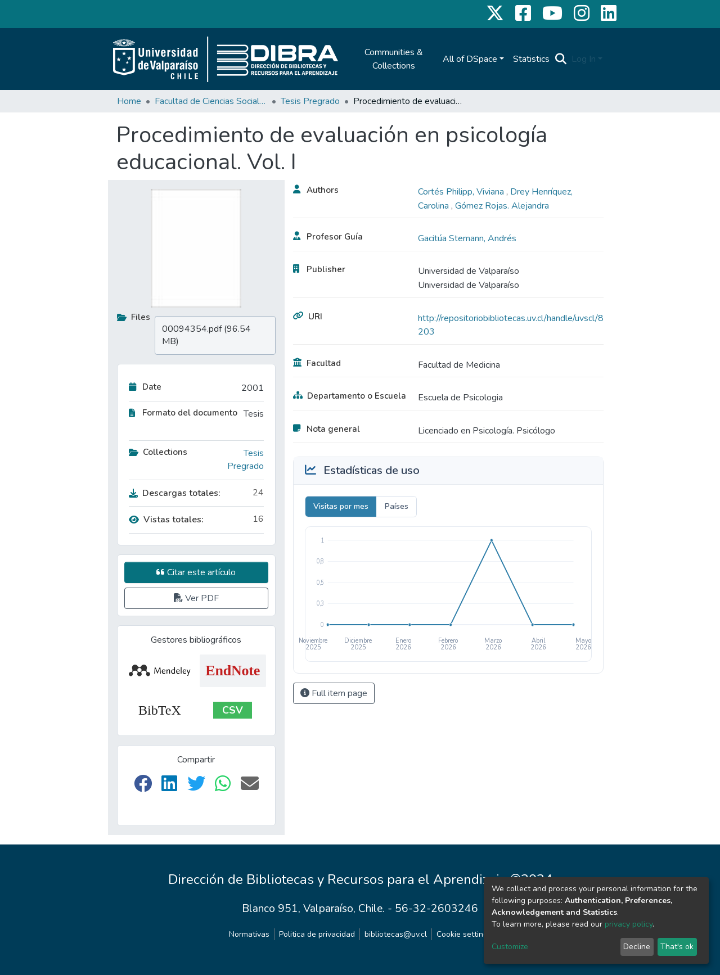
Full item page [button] (333, 693)
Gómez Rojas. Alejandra (502, 206)
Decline (636, 946)
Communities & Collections (393, 59)
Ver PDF (196, 598)
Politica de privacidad (317, 934)
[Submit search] (561, 59)
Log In (584, 59)
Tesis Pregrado (310, 101)
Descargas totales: (174, 493)
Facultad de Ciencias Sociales (211, 101)
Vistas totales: (166, 519)
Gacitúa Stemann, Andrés (467, 238)
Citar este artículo (196, 572)
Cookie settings (464, 934)
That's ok (677, 946)
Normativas (249, 934)
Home (129, 101)
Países (396, 506)
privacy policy (628, 924)
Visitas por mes (340, 506)
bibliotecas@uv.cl (395, 934)
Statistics (531, 59)
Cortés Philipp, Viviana (462, 192)
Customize (510, 946)
